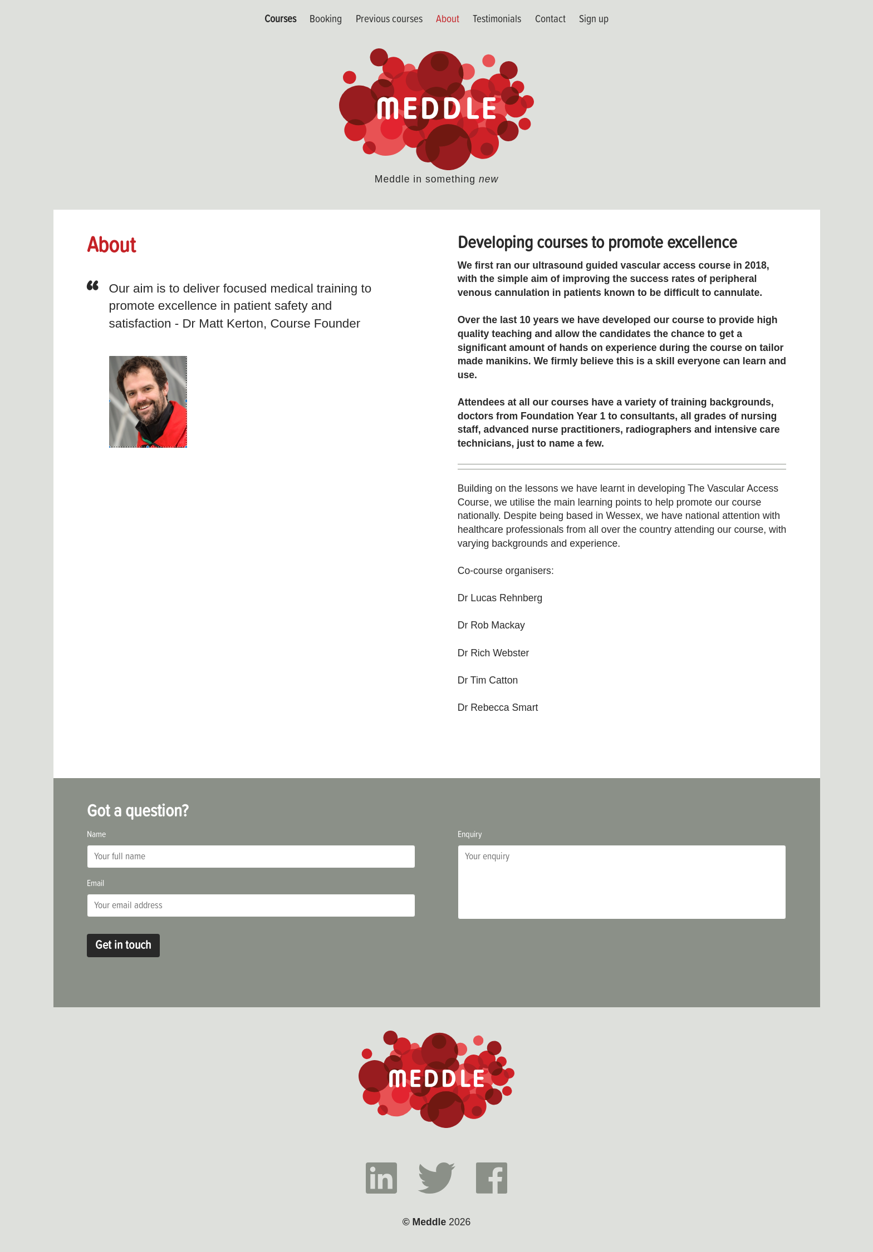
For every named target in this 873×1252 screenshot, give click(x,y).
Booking (326, 18)
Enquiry (470, 833)
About (447, 18)
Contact (550, 18)
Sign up (594, 18)
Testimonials (497, 18)
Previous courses (389, 18)
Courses (280, 18)
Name (96, 833)
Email (95, 882)
